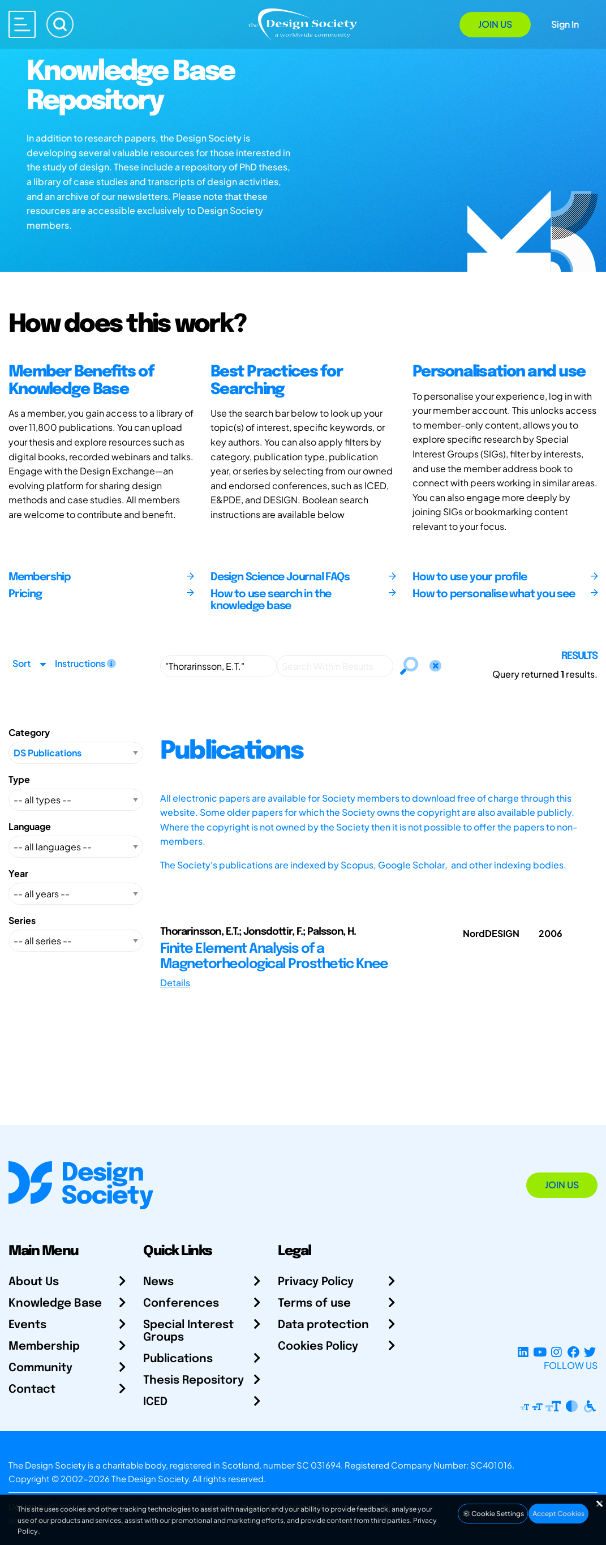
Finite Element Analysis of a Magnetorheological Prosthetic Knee (274, 956)
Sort (21, 663)
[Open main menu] (22, 24)
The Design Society (149, 1478)
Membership (44, 1347)
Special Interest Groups (188, 1331)
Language (29, 826)
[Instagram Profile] (556, 1352)
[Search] (60, 24)
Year (18, 873)
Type (19, 779)
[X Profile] (590, 1352)
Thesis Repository (193, 1380)
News (158, 1282)
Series (22, 920)
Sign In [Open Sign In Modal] (565, 24)
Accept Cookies (558, 1513)
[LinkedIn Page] (523, 1352)
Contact (31, 1390)
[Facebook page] (573, 1352)
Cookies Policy (318, 1347)
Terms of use (314, 1303)
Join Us (495, 24)
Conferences (181, 1303)
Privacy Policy (316, 1282)
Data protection (323, 1325)
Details (175, 982)
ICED (155, 1402)
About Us (33, 1282)
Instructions (85, 663)
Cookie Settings (493, 1513)
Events (27, 1325)
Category (29, 732)
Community (40, 1368)
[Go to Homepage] (302, 23)
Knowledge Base (55, 1303)
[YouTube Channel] (539, 1352)
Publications (178, 1359)
